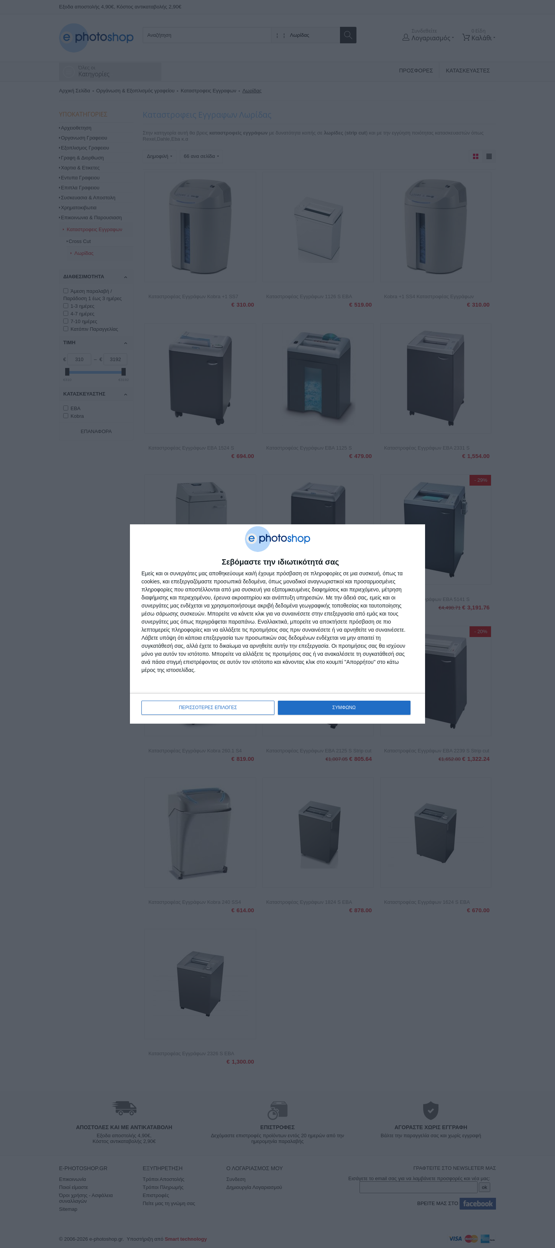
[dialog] (277, 624)
